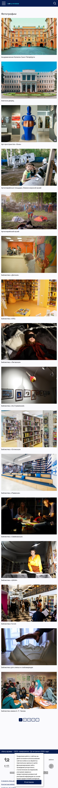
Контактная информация (10, 784)
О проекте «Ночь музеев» (9, 781)
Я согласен (29, 782)
